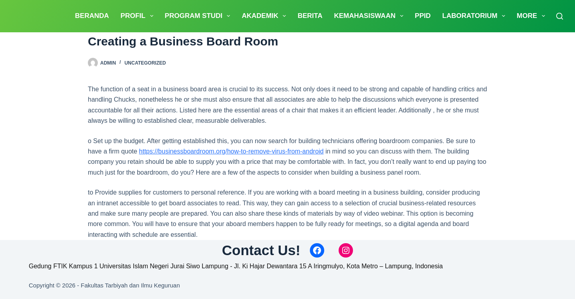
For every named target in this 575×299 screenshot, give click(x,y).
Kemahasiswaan (370, 16)
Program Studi (199, 16)
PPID (423, 16)
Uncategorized (145, 63)
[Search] (559, 16)
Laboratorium (475, 16)
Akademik (265, 16)
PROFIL (139, 16)
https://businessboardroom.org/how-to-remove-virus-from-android (231, 151)
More (532, 16)
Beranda (92, 16)
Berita (309, 16)
